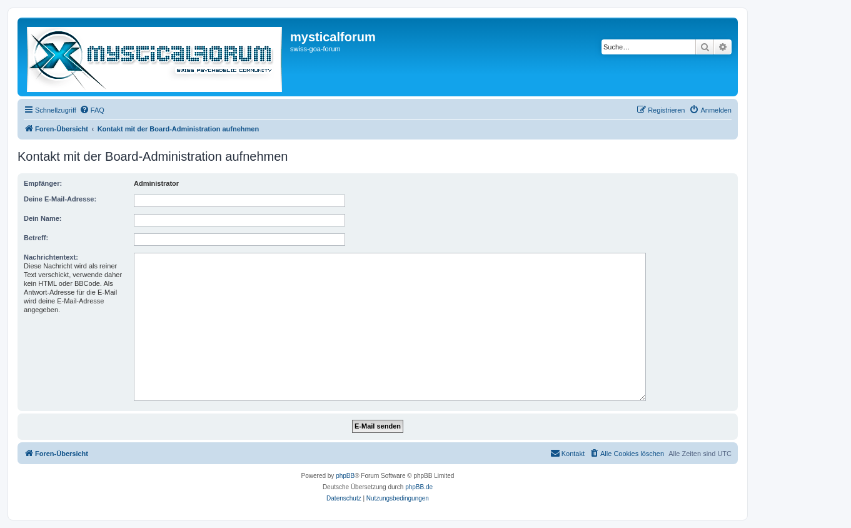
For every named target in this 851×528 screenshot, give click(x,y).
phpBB (345, 475)
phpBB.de (419, 487)
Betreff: (36, 237)
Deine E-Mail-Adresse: (60, 199)
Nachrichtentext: (51, 257)
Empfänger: (43, 183)
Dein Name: (43, 218)
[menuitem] (91, 110)
